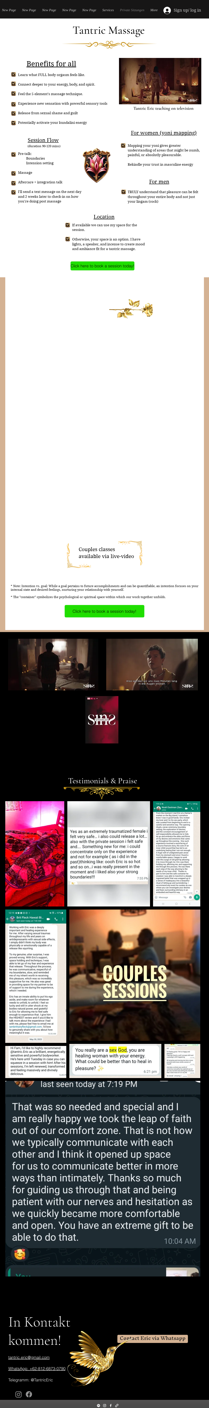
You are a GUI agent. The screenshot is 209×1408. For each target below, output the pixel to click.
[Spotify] (98, 1406)
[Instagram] (18, 1394)
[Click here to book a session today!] (102, 265)
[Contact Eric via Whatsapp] (152, 1339)
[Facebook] (29, 1394)
